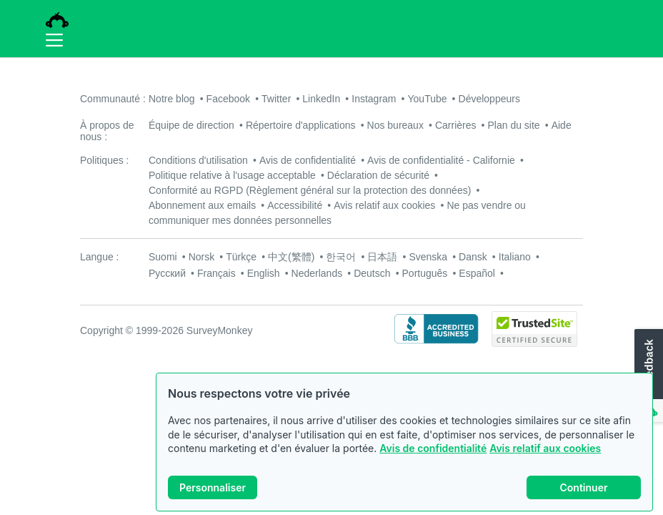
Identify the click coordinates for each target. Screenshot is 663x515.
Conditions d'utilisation (198, 160)
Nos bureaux (395, 125)
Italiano (515, 257)
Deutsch (372, 273)
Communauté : (113, 98)
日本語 (382, 257)
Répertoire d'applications (301, 125)
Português (425, 273)
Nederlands (317, 273)
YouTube (427, 98)
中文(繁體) (291, 257)
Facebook (228, 98)
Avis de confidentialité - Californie (441, 160)
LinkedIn (321, 98)
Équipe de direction (191, 125)
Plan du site (514, 125)
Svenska (428, 257)
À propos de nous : (107, 130)
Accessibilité (294, 205)
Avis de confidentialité (433, 448)
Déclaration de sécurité (378, 175)
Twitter (276, 98)
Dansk (473, 257)
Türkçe (241, 257)
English (263, 273)
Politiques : (104, 160)
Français (216, 273)
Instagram (374, 98)
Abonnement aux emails (202, 205)
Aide (562, 125)
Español (477, 273)
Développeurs (489, 98)
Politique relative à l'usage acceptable (232, 175)
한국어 (341, 257)
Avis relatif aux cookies (545, 448)
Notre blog (172, 98)
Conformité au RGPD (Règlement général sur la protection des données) (310, 190)
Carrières (456, 125)
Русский (167, 273)
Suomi (163, 257)
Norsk (202, 257)
